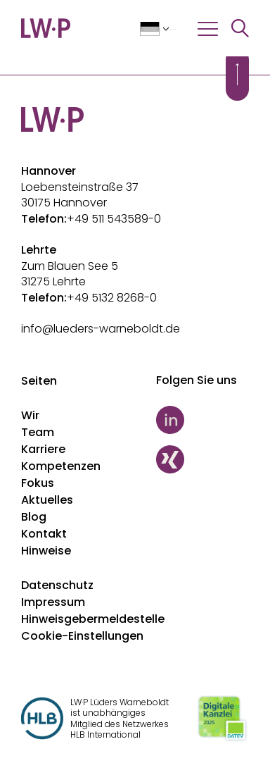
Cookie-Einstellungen (82, 636)
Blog (33, 517)
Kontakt (44, 534)
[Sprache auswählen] (157, 29)
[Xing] (202, 459)
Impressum (53, 602)
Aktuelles (47, 500)
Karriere (43, 449)
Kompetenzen (61, 466)
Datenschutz (57, 585)
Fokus (37, 483)
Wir (30, 415)
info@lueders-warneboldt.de (100, 329)
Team (37, 432)
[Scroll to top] (237, 74)
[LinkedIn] (202, 420)
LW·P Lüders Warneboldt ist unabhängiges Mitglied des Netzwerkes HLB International (119, 718)
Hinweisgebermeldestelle (93, 619)
